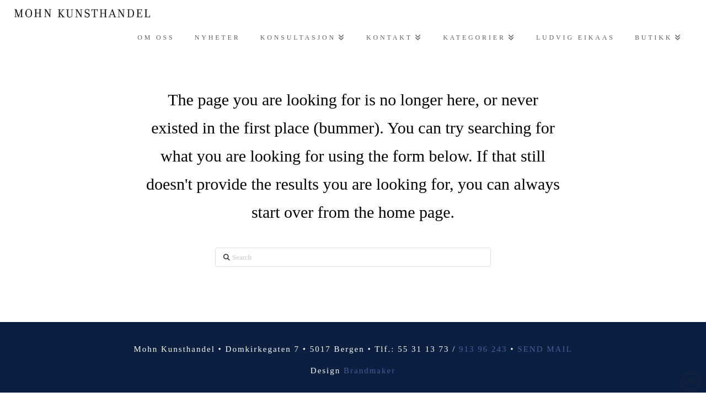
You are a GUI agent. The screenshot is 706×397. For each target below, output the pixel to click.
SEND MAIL (544, 349)
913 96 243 (483, 349)
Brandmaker (369, 370)
